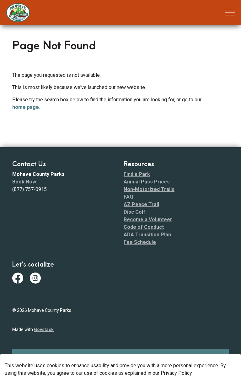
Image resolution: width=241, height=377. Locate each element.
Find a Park (137, 174)
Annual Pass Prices (147, 182)
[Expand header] (230, 12)
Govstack (44, 329)
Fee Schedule (140, 242)
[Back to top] (120, 356)
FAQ (128, 197)
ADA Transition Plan (147, 235)
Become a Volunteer (148, 219)
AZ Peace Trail (141, 204)
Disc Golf (134, 212)
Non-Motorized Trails (149, 189)
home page (25, 107)
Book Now (24, 182)
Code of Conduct (144, 227)
